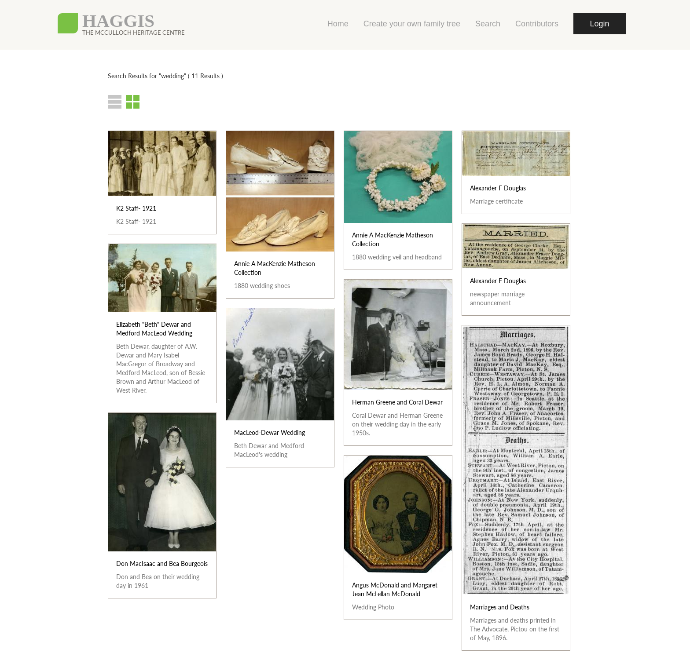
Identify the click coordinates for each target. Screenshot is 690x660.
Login (599, 23)
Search (487, 23)
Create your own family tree (411, 23)
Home (338, 23)
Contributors (536, 23)
